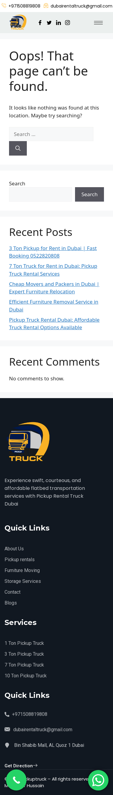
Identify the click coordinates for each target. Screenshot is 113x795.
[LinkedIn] (58, 22)
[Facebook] (40, 22)
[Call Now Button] (16, 779)
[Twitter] (49, 22)
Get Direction (21, 766)
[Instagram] (67, 22)
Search (17, 183)
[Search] (18, 148)
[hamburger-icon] (98, 23)
